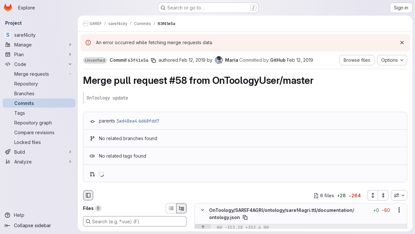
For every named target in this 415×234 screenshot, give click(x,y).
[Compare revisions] (39, 132)
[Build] (39, 151)
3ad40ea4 (126, 121)
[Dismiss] (402, 42)
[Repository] (39, 83)
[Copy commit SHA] (153, 60)
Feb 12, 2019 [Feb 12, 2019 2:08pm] (192, 60)
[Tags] (39, 112)
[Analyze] (39, 161)
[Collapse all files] (383, 195)
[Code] (39, 64)
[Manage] (39, 44)
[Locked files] (39, 142)
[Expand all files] (372, 195)
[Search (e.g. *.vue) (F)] (135, 221)
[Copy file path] (245, 217)
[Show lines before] (203, 227)
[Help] (39, 215)
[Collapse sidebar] (39, 225)
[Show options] (399, 210)
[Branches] (39, 93)
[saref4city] (39, 34)
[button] (95, 60)
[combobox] (399, 195)
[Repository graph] (39, 122)
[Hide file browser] (88, 195)
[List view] (171, 208)
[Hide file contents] (203, 210)
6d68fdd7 (148, 121)
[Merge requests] (39, 73)
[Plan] (39, 54)
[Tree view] (181, 208)
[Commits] (39, 103)
